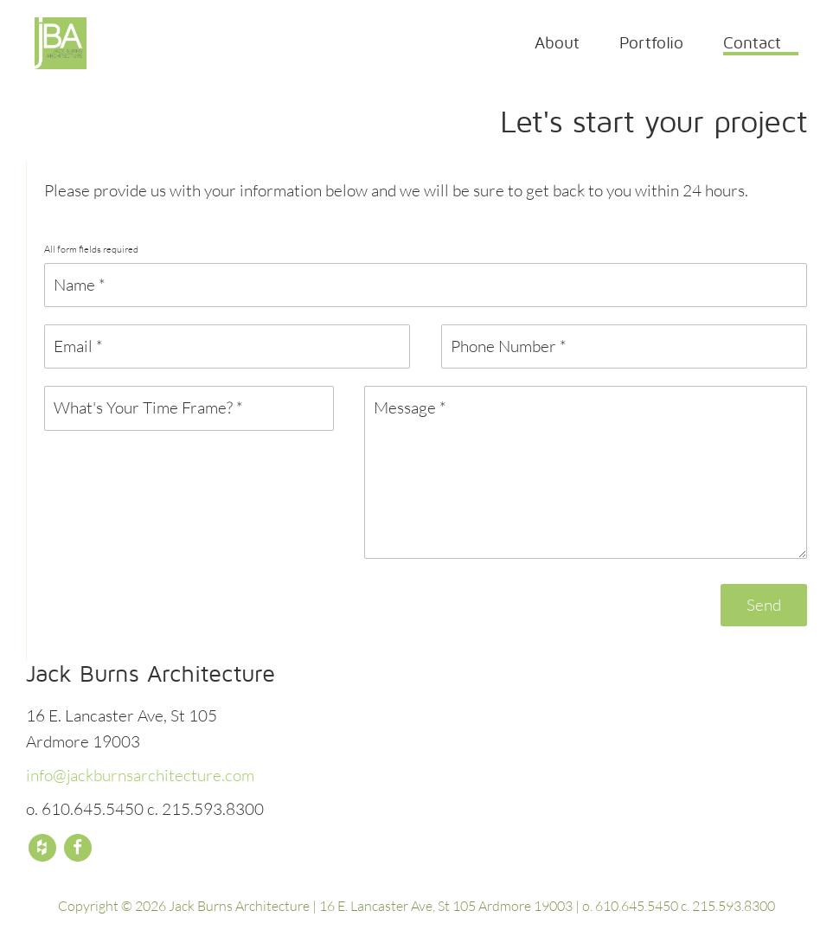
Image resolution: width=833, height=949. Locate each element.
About (557, 42)
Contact (752, 42)
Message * (585, 472)
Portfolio (651, 42)
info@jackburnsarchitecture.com (140, 775)
